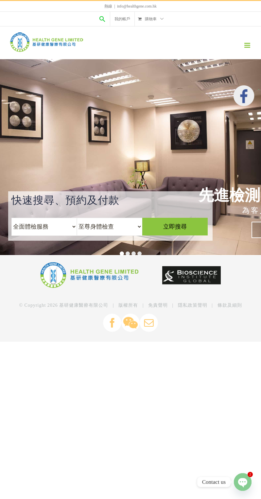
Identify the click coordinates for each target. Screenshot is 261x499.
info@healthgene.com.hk (137, 6)
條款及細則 (230, 305)
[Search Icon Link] (102, 19)
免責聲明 (158, 305)
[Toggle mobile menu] (247, 45)
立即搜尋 (175, 226)
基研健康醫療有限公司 (83, 305)
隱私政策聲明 (192, 305)
